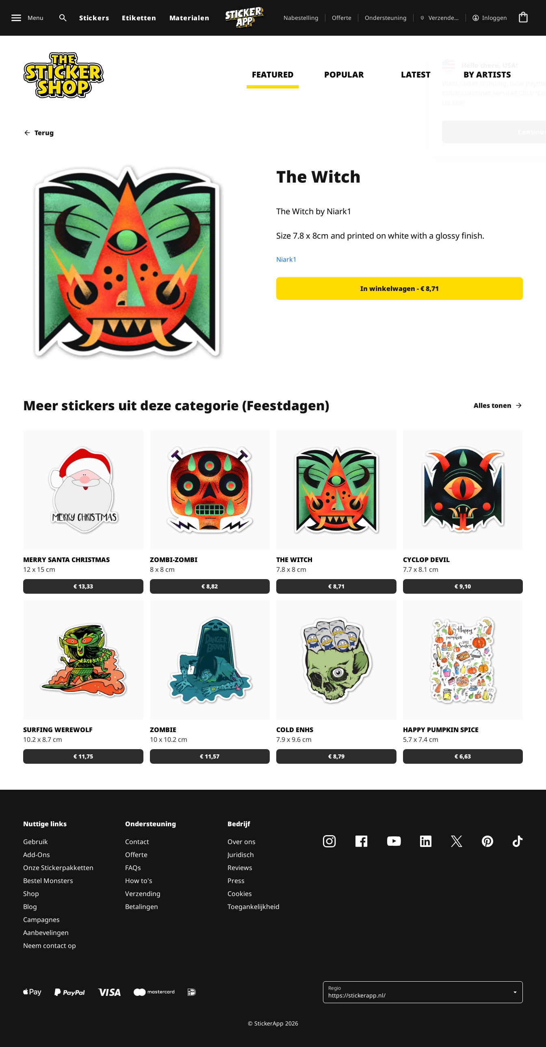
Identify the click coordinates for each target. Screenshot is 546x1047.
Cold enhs (294, 729)
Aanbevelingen (46, 932)
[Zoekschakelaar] (61, 18)
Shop (31, 893)
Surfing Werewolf (58, 729)
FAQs (133, 867)
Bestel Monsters (48, 880)
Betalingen (141, 906)
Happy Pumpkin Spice (441, 729)
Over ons (242, 841)
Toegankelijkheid (254, 906)
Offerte (341, 18)
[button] (399, 288)
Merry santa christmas (66, 559)
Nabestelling (301, 18)
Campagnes (41, 919)
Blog (30, 906)
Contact (137, 841)
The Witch (294, 559)
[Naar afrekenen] (523, 18)
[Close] (521, 62)
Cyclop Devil (426, 559)
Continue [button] (433, 131)
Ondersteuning (386, 18)
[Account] (489, 18)
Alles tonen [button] (498, 405)
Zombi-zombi (173, 559)
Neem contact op (49, 945)
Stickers (94, 17)
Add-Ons (36, 854)
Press (236, 880)
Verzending (142, 893)
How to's (138, 880)
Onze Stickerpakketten (58, 867)
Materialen (189, 17)
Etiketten (139, 17)
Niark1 (286, 259)
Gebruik (35, 841)
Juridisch (241, 854)
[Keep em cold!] (336, 660)
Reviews (240, 867)
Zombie (163, 729)
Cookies (240, 893)
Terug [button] (38, 132)
